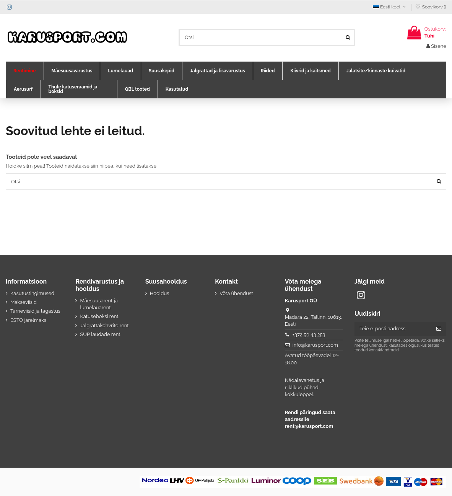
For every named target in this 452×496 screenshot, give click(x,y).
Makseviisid (23, 302)
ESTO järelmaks (28, 320)
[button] (25, 71)
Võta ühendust (236, 293)
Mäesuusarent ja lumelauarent (98, 304)
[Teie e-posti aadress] (392, 329)
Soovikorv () (430, 7)
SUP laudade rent (100, 334)
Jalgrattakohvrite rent (104, 325)
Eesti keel (390, 7)
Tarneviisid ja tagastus (35, 311)
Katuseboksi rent (99, 316)
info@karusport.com (315, 345)
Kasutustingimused (32, 293)
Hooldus (159, 293)
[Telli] (438, 329)
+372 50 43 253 (309, 335)
